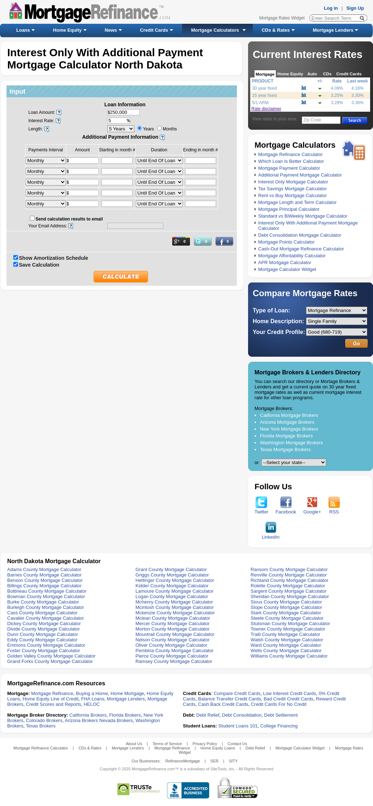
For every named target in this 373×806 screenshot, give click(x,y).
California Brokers (88, 715)
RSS (334, 510)
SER (214, 761)
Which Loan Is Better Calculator (291, 161)
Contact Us (237, 744)
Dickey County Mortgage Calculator (44, 623)
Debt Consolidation (242, 715)
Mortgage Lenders (333, 30)
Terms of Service (167, 744)
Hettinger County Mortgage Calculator (174, 580)
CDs (327, 73)
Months (170, 129)
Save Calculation (39, 265)
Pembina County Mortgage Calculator (174, 650)
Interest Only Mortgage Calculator (293, 181)
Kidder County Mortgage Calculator (171, 585)
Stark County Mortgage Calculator (286, 612)
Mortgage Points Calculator (286, 242)
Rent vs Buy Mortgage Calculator (292, 195)
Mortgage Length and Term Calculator (297, 202)
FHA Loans (92, 699)
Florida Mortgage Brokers (286, 435)
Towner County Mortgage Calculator (288, 629)
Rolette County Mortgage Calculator (288, 585)
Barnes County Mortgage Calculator (44, 575)
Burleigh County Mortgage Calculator (45, 607)
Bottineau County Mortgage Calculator (46, 591)
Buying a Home (92, 693)
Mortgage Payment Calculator (289, 168)
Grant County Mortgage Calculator (171, 569)
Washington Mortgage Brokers (291, 442)
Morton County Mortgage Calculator (172, 629)
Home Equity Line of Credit (50, 699)
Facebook (285, 510)
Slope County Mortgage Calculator (286, 607)
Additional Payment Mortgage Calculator (300, 175)
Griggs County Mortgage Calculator (172, 575)
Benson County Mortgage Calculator (45, 580)
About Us (134, 744)
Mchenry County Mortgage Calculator (174, 602)
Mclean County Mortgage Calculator (172, 618)
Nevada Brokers (116, 720)
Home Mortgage (127, 693)
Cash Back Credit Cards (223, 704)
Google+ (312, 510)
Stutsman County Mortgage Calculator (290, 623)
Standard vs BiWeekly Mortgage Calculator (302, 216)
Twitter (261, 510)
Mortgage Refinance (52, 693)
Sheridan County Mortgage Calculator (290, 596)
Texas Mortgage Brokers (285, 449)
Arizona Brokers (81, 720)
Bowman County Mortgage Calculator (46, 596)
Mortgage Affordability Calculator (292, 255)
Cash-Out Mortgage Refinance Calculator (301, 248)
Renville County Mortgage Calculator (289, 575)
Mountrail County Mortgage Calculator (174, 634)
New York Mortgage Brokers (289, 429)
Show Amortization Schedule (53, 258)
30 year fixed (264, 88)
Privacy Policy (205, 744)
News (111, 30)
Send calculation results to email (69, 219)
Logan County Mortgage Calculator (171, 596)
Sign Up (355, 8)
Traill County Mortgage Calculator (285, 634)
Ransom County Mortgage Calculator (289, 569)
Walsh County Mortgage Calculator (287, 639)
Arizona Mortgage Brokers (287, 422)
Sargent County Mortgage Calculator (289, 591)
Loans (23, 30)
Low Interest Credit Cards (289, 693)
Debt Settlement (281, 715)
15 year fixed (264, 95)
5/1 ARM (260, 102)
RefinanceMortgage (182, 761)
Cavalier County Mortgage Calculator (45, 618)
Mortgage (265, 74)
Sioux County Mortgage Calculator (286, 602)
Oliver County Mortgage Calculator (171, 645)
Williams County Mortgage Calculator (289, 656)
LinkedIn (270, 535)
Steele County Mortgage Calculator (287, 618)
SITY (233, 761)
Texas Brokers (40, 726)
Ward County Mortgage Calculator (286, 645)
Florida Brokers (125, 715)
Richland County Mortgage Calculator (289, 580)
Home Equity (67, 30)
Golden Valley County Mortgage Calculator (51, 656)
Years (148, 129)
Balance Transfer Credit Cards (229, 699)
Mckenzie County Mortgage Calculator (175, 612)
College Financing (279, 726)
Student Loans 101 (237, 726)
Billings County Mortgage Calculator (44, 585)
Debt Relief (207, 715)
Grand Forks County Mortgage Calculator (50, 661)
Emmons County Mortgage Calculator (46, 645)
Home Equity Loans (218, 748)
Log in (331, 8)
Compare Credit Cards (237, 693)
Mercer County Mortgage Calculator (172, 623)
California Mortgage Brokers (289, 415)
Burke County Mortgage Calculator (43, 602)
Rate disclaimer (266, 108)
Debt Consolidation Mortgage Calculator (299, 235)
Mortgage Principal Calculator (289, 209)
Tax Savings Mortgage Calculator (292, 188)
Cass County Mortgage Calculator (42, 612)
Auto (312, 73)
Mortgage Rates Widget (282, 18)
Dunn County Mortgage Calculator (42, 634)
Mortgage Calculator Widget (287, 269)
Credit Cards (154, 30)
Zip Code (312, 120)
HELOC (92, 704)
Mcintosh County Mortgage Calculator (174, 607)
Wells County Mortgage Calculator (286, 650)
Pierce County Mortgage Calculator (171, 656)
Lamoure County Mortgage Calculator (174, 591)
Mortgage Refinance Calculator (290, 154)
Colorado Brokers (44, 720)
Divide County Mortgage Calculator (43, 629)
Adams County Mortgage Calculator (44, 569)
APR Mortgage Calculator (284, 262)
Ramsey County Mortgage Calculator (173, 661)
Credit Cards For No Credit (279, 704)
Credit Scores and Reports (53, 704)
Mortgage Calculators (215, 30)
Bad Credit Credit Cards (288, 699)
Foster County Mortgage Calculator (43, 650)
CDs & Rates (276, 30)
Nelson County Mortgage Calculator (172, 639)
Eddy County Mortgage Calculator (42, 639)
